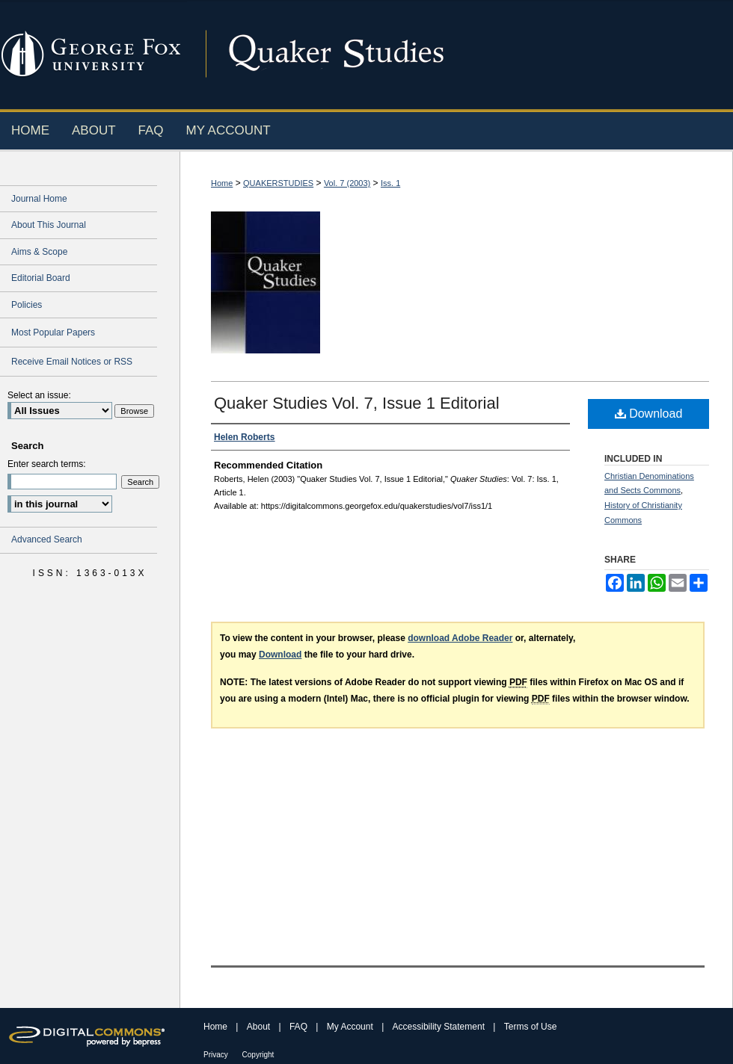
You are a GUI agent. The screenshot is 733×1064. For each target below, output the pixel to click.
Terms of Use (530, 1026)
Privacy (216, 1055)
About (260, 1026)
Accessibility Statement (440, 1026)
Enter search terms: (46, 464)
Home (222, 183)
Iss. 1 (390, 183)
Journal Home (39, 199)
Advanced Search (46, 539)
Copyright (258, 1055)
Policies (26, 305)
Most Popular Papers (53, 332)
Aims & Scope (39, 252)
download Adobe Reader (460, 638)
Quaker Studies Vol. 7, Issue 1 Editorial (357, 403)
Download (649, 413)
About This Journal (48, 225)
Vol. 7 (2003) (347, 183)
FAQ (299, 1026)
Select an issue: (39, 395)
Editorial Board (40, 278)
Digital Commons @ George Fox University (460, 54)
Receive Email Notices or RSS (71, 361)
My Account (351, 1026)
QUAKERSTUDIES (278, 183)
